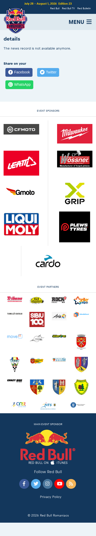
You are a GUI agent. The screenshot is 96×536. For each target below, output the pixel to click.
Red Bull (54, 8)
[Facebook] (19, 72)
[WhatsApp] (19, 84)
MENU (80, 22)
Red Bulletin (84, 8)
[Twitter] (48, 72)
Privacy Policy (50, 497)
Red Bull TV (68, 8)
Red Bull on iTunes (48, 463)
